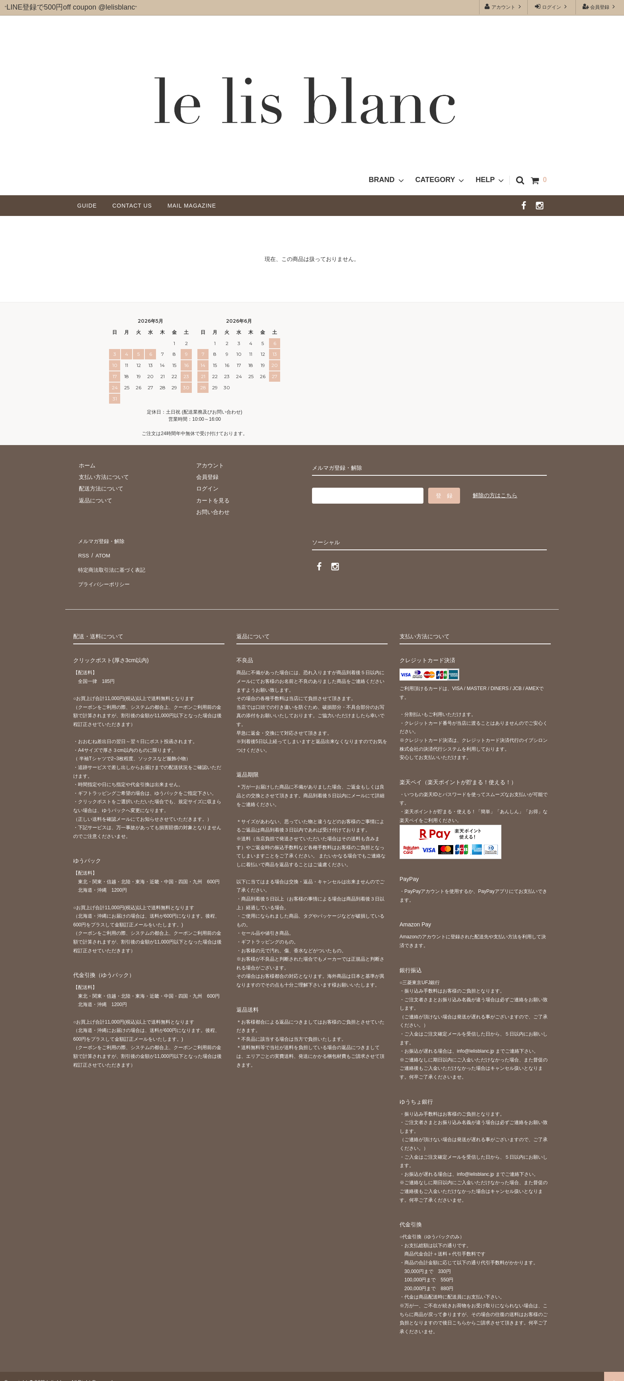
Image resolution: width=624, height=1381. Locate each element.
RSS (83, 551)
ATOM (101, 551)
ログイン (551, 6)
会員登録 (600, 6)
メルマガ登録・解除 (102, 539)
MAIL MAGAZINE (192, 205)
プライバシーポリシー (105, 575)
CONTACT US (135, 205)
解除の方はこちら (495, 495)
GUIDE (90, 205)
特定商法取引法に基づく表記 (113, 563)
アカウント (503, 6)
